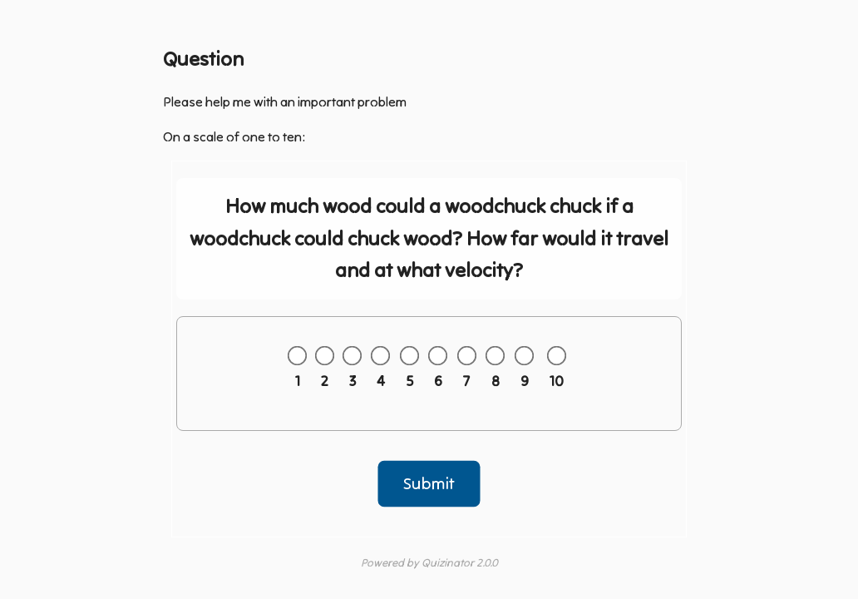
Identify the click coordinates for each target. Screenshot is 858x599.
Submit (429, 483)
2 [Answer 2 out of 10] (324, 381)
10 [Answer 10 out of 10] (557, 381)
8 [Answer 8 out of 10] (495, 381)
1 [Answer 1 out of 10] (297, 381)
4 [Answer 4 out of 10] (381, 381)
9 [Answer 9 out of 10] (524, 381)
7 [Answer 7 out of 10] (467, 381)
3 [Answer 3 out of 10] (352, 381)
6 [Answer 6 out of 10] (438, 381)
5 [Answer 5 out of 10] (409, 381)
